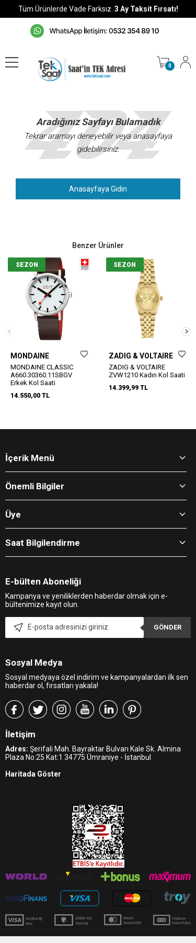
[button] (186, 329)
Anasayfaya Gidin (98, 189)
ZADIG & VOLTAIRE (141, 356)
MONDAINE (29, 356)
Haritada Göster (33, 770)
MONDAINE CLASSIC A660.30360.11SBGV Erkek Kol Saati (41, 375)
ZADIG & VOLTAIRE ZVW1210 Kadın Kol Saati (147, 371)
